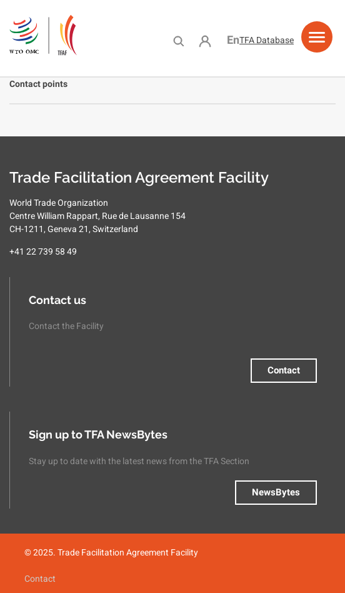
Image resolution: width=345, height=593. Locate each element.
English (233, 39)
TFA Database (266, 40)
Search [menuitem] (178, 41)
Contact (284, 370)
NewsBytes (276, 492)
